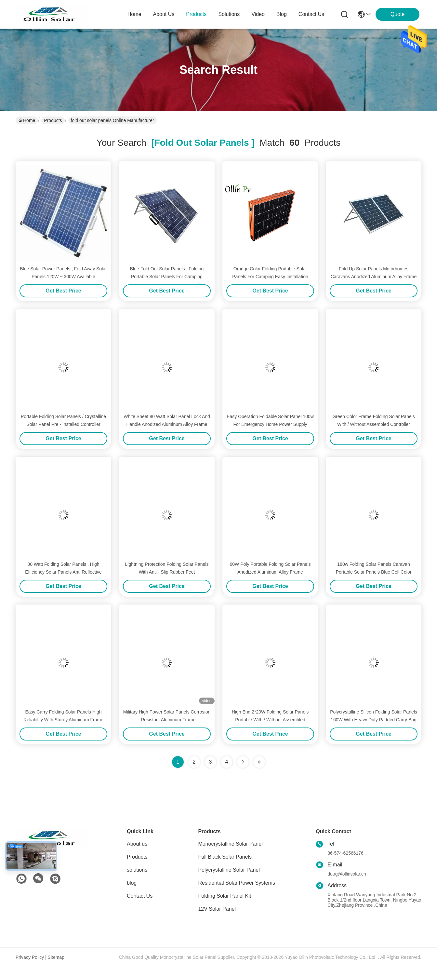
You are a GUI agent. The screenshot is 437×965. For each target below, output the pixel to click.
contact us (311, 14)
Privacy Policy (30, 957)
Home (134, 14)
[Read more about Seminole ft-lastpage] (259, 762)
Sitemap (56, 957)
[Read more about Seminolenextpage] (243, 762)
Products (53, 120)
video (258, 14)
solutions (229, 14)
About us (137, 844)
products (196, 14)
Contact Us (139, 896)
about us (163, 14)
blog (281, 14)
